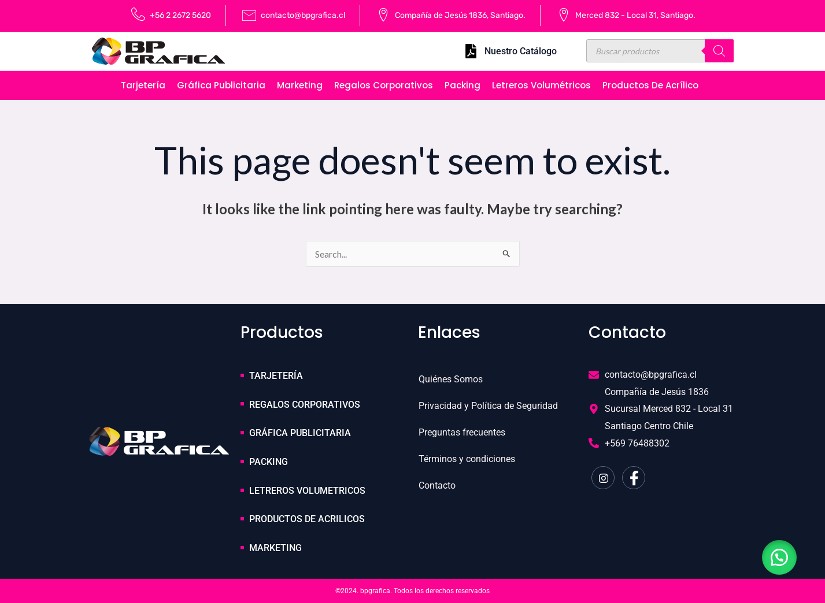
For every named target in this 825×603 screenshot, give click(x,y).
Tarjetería (143, 85)
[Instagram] (603, 478)
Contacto (437, 485)
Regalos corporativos (383, 85)
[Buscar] (719, 50)
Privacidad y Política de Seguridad (488, 405)
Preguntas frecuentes (462, 432)
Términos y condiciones (467, 458)
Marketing (300, 85)
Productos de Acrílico (650, 85)
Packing (462, 85)
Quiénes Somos (451, 379)
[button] (778, 556)
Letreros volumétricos (541, 85)
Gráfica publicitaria (221, 85)
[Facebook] (633, 478)
